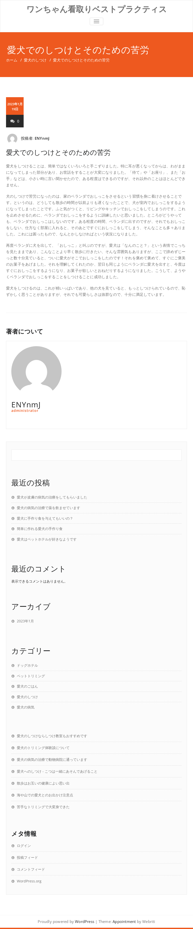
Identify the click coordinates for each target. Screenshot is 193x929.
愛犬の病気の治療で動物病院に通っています (52, 759)
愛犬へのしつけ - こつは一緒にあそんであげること (57, 771)
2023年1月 (25, 621)
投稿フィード (27, 857)
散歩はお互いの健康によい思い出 (43, 783)
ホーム (11, 59)
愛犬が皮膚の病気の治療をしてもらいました (52, 497)
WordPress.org (29, 881)
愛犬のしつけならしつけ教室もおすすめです (52, 735)
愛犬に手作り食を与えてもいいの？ (45, 518)
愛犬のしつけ (35, 59)
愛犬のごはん (27, 686)
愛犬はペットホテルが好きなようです (47, 539)
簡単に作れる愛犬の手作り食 (40, 528)
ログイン (24, 845)
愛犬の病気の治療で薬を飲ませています (48, 507)
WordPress (84, 921)
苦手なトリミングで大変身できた (43, 806)
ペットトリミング (31, 675)
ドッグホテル (27, 665)
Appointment (124, 921)
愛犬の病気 (25, 707)
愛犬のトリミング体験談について (43, 747)
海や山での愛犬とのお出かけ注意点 (45, 795)
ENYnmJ (42, 138)
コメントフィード (31, 869)
